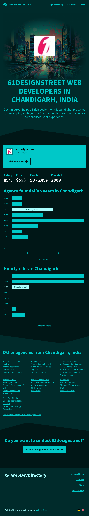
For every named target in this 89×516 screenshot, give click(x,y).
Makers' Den (41, 510)
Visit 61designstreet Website (44, 449)
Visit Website (18, 161)
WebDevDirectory (28, 475)
